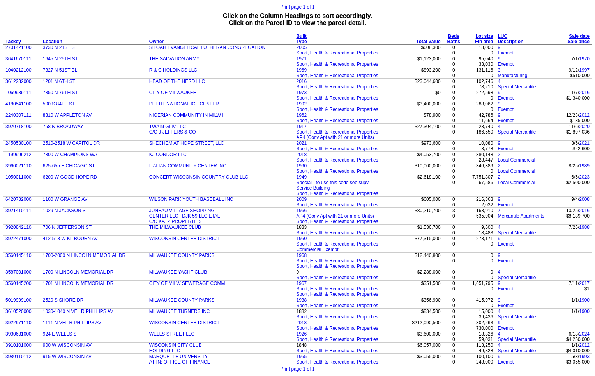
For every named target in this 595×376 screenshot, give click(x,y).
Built (301, 36)
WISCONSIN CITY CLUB (175, 345)
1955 (301, 356)
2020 (584, 126)
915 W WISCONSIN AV (67, 356)
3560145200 (18, 283)
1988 (584, 227)
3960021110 (18, 166)
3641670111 (18, 58)
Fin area (484, 41)
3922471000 (18, 238)
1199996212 (18, 154)
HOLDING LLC (164, 350)
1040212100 (18, 70)
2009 (301, 199)
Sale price (578, 41)
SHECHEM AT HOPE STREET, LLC (186, 143)
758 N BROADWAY (63, 126)
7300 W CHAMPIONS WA (70, 154)
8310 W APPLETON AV (67, 115)
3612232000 (18, 81)
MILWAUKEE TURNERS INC (179, 311)
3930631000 (18, 334)
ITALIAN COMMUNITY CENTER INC (187, 166)
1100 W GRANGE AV (65, 199)
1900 (584, 300)
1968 (301, 255)
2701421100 (18, 47)
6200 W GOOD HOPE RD (70, 177)
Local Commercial (516, 160)
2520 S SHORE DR (63, 300)
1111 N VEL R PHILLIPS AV (72, 322)
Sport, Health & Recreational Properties (337, 53)
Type (301, 41)
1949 (301, 177)
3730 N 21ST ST (60, 47)
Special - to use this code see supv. (332, 182)
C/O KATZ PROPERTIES (175, 221)
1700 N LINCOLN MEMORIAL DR (78, 272)
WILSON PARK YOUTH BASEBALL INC (191, 199)
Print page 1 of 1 (297, 7)
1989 (584, 166)
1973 (301, 92)
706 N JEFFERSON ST (67, 227)
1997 (584, 70)
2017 (584, 283)
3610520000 (18, 311)
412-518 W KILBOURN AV (70, 238)
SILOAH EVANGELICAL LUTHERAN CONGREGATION (207, 47)
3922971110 (18, 322)
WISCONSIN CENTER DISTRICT (184, 238)
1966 (301, 210)
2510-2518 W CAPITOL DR (71, 143)
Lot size (484, 36)
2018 (301, 154)
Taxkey (13, 41)
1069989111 (18, 92)
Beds (453, 36)
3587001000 (18, 272)
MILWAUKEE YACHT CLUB (178, 272)
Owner (156, 41)
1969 (301, 70)
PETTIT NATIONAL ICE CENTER (184, 104)
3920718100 (18, 126)
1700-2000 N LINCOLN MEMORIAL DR (84, 255)
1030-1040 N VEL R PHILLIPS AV (78, 311)
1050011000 (18, 177)
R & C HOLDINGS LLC (173, 70)
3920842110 (18, 227)
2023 (584, 177)
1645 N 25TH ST (60, 58)
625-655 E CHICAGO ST (69, 166)
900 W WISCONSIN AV (67, 345)
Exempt (506, 53)
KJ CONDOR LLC (168, 154)
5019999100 (18, 300)
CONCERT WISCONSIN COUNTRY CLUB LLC (199, 177)
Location (52, 41)
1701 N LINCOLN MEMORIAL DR (78, 283)
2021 (301, 143)
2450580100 (18, 143)
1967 (301, 283)
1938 (301, 300)
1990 (301, 166)
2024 (584, 334)
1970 (584, 58)
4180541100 (18, 104)
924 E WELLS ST (61, 334)
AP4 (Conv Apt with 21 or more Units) (335, 137)
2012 (584, 115)
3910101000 (18, 345)
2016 (301, 81)
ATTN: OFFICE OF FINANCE (179, 362)
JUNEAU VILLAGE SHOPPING (182, 210)
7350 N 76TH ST (60, 92)
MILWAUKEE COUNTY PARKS (182, 255)
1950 (301, 238)
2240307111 (18, 115)
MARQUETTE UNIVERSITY (178, 356)
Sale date (579, 36)
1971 (301, 58)
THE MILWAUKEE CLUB (175, 227)
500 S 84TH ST (59, 104)
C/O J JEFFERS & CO (172, 132)
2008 (584, 199)
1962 (301, 115)
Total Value (428, 41)
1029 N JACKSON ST (65, 210)
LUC (502, 36)
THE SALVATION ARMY (174, 58)
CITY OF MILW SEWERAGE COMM (187, 283)
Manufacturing (512, 75)
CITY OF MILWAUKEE (172, 92)
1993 (584, 356)
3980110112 (18, 356)
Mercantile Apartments (521, 216)
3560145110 (18, 255)
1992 (301, 104)
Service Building (313, 188)
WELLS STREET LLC (171, 334)
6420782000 (18, 199)
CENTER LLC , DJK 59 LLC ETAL (184, 216)
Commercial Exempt (317, 249)
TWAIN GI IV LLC (167, 126)
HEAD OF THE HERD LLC (177, 81)
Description (510, 41)
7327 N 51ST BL (60, 70)
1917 (301, 126)
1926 (301, 334)
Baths (453, 41)
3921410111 (18, 210)
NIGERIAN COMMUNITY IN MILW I (186, 115)
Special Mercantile (517, 87)
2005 (301, 47)
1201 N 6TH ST (59, 81)
